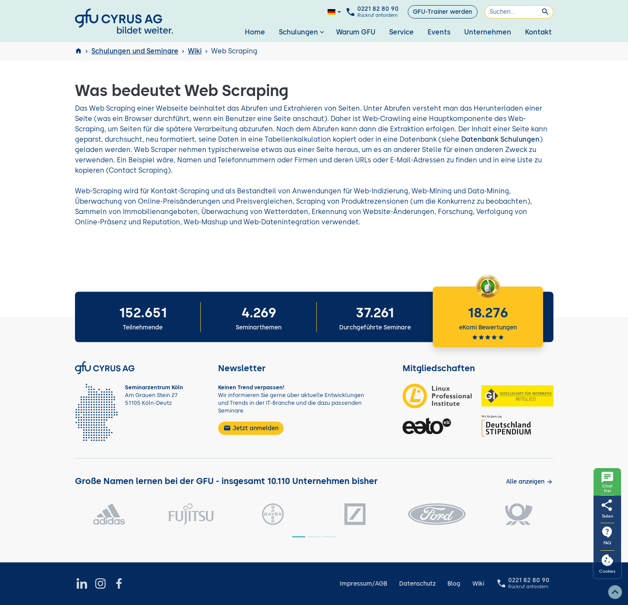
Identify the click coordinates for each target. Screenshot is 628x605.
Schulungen (302, 32)
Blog (453, 583)
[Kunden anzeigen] (529, 482)
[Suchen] (518, 12)
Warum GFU (355, 32)
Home (255, 32)
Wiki (195, 51)
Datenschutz (417, 583)
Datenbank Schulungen (500, 139)
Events (439, 32)
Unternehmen (487, 32)
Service (401, 32)
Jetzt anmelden (250, 428)
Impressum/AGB (363, 583)
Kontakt (538, 32)
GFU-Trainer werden (442, 12)
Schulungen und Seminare (134, 51)
